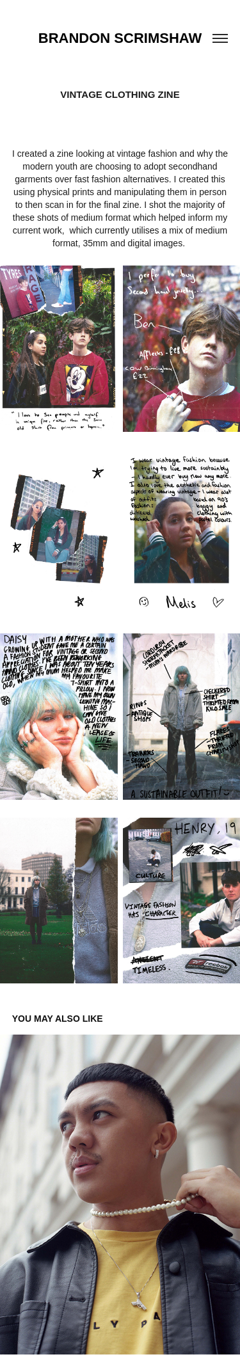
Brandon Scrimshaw (120, 38)
